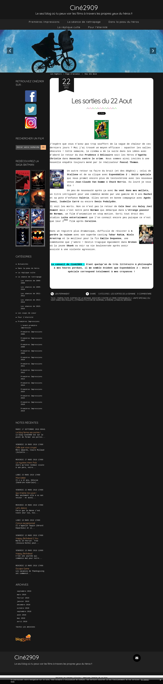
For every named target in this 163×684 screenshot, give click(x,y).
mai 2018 (21, 623)
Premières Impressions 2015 (31, 394)
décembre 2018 (23, 609)
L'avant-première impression (29, 328)
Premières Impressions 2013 (31, 380)
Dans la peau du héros (123, 21)
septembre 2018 (24, 616)
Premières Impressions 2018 (31, 407)
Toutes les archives (25, 631)
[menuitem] (44, 21)
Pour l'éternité (98, 27)
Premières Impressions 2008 (31, 348)
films (67, 301)
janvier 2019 (23, 605)
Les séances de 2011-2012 (31, 295)
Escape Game (23, 572)
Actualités (23, 264)
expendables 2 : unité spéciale (134, 301)
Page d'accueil (72, 74)
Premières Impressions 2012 (31, 374)
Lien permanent (60, 293)
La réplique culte (68, 27)
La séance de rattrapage (84, 21)
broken (130, 303)
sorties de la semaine (81, 301)
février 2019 (23, 602)
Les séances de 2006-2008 (31, 282)
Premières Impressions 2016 (31, 400)
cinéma (60, 301)
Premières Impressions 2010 (31, 361)
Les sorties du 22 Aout (101, 100)
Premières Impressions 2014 (31, 387)
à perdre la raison (115, 303)
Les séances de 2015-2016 (31, 308)
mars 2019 (21, 599)
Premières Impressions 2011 (31, 367)
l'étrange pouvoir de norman (90, 303)
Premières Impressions (44, 21)
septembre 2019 (24, 595)
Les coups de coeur (27, 314)
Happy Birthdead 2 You (27, 542)
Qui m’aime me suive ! (26, 496)
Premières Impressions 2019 (31, 413)
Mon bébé (21, 481)
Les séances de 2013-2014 (31, 302)
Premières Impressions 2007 (31, 341)
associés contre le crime (105, 301)
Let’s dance (21, 511)
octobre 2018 (23, 612)
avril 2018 (22, 626)
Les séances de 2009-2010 (31, 289)
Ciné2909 (84, 7)
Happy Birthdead (24, 557)
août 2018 (21, 619)
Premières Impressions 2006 (31, 335)
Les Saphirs (56, 74)
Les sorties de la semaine (124, 293)
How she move (91, 74)
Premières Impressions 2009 (31, 354)
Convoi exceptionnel (26, 527)
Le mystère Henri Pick (27, 466)
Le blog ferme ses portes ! (29, 436)
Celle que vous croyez (27, 451)
